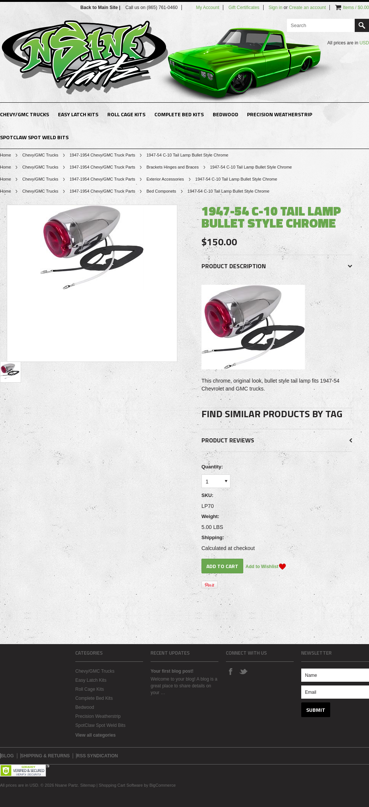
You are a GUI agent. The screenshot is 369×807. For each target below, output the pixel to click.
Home (5, 155)
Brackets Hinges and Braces (172, 167)
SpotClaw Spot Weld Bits (34, 137)
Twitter (243, 671)
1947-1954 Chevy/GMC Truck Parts (102, 155)
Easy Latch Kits (78, 114)
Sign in (275, 7)
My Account (207, 7)
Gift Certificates (244, 7)
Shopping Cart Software (121, 785)
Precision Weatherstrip (279, 114)
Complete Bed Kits (179, 114)
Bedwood (225, 114)
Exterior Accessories (165, 179)
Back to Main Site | (101, 7)
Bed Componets (161, 191)
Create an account (307, 7)
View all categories (95, 735)
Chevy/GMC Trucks (24, 114)
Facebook (230, 671)
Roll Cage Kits (126, 114)
